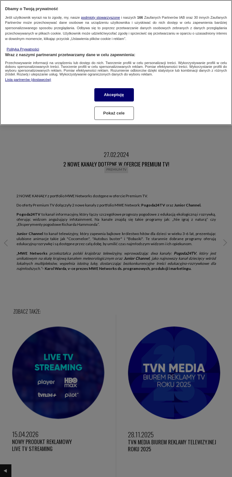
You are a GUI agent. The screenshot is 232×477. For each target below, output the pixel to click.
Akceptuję (114, 94)
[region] (116, 62)
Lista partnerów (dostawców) (28, 80)
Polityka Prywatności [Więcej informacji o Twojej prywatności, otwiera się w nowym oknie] (23, 49)
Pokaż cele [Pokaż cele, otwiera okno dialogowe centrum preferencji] (114, 113)
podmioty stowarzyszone (100, 17)
